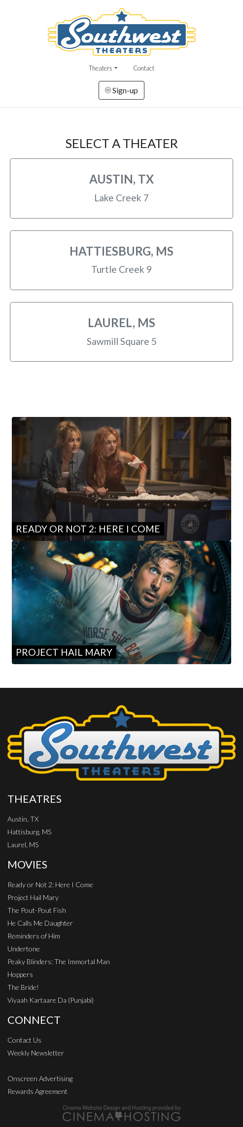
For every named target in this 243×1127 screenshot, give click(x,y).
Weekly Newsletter (35, 1053)
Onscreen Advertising (39, 1078)
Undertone (23, 948)
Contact (143, 68)
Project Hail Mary (33, 897)
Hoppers (20, 974)
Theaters (100, 68)
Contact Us (24, 1040)
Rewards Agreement (37, 1091)
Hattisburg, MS (29, 831)
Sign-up (121, 90)
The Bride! (23, 987)
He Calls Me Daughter (40, 923)
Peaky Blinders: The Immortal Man (58, 961)
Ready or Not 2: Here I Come (50, 884)
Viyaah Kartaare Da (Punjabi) (50, 1000)
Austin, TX (22, 819)
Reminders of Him (33, 936)
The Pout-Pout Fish (36, 910)
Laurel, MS (22, 844)
